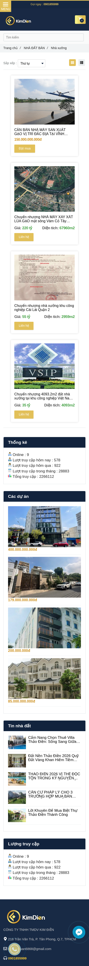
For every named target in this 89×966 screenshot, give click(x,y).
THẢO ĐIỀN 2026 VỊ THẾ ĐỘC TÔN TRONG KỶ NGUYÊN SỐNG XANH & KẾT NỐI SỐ (54, 776)
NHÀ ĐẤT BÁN (36, 48)
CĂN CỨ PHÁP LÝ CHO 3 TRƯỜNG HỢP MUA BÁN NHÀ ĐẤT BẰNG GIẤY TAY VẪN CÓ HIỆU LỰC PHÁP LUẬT (51, 794)
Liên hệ (24, 237)
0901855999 (51, 4)
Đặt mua (25, 148)
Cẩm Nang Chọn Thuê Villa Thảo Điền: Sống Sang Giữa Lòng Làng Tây (52, 740)
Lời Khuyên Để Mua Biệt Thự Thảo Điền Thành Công (52, 813)
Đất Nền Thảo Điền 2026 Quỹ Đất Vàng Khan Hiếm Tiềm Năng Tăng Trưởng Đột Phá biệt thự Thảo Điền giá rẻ (53, 758)
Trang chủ (12, 48)
